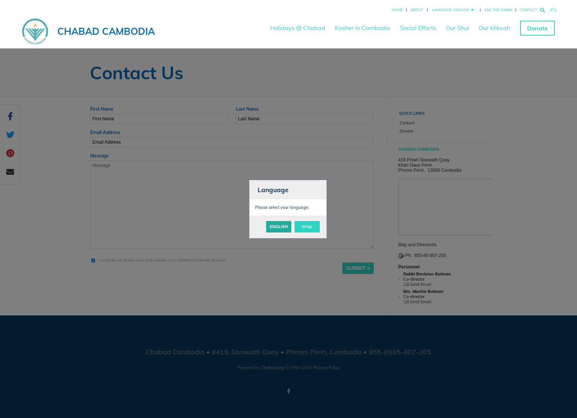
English (279, 226)
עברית (307, 226)
